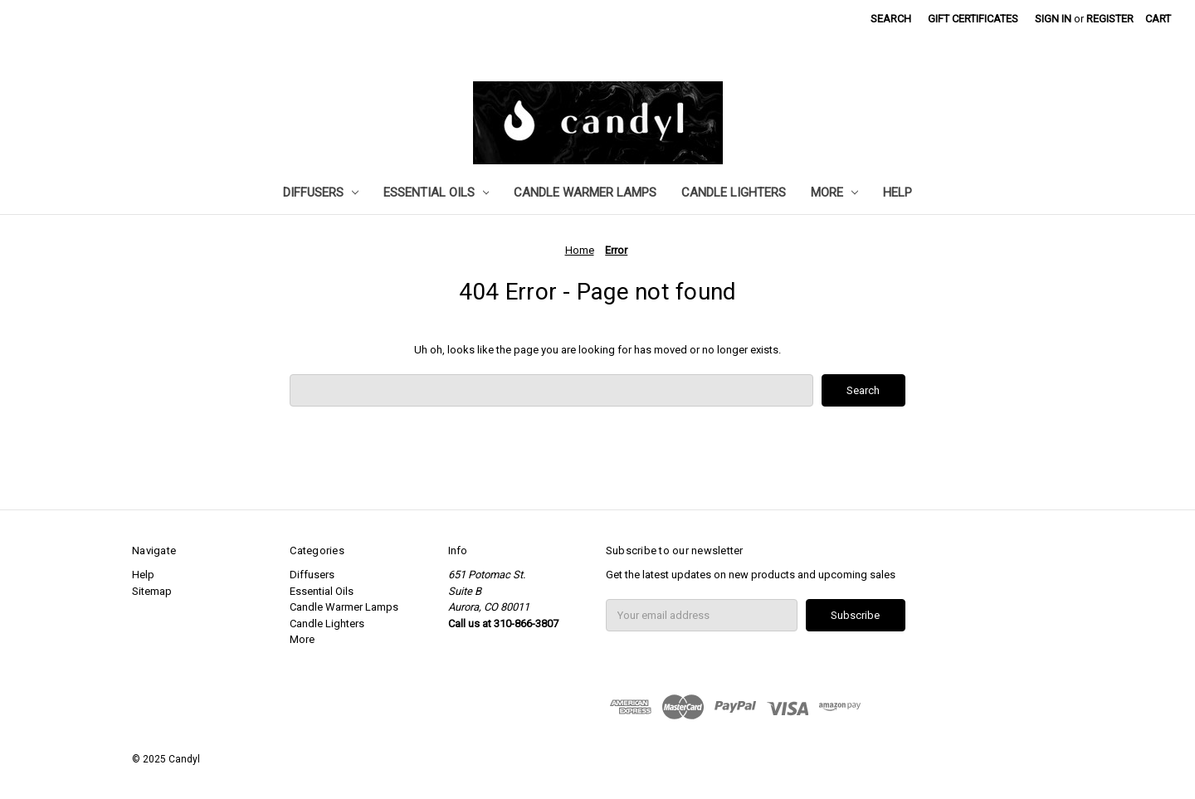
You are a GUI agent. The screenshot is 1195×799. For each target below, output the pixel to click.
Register (1110, 18)
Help (897, 192)
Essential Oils (436, 192)
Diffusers (320, 192)
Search (891, 18)
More (834, 192)
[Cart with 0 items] (1158, 19)
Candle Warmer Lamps (585, 192)
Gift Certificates (973, 18)
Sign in (1053, 18)
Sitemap (152, 591)
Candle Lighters (733, 192)
